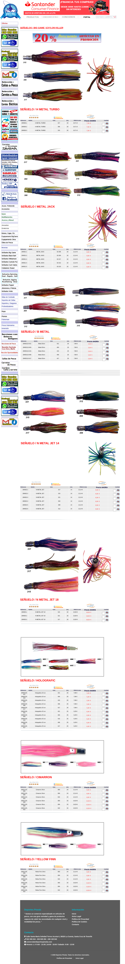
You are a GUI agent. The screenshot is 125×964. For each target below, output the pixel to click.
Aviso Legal (76, 916)
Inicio (74, 914)
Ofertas (5, 23)
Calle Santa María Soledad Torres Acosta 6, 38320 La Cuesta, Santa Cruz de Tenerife (59, 936)
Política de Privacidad (80, 919)
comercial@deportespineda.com (39, 942)
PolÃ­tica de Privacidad (64, 958)
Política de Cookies (79, 922)
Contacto (75, 924)
